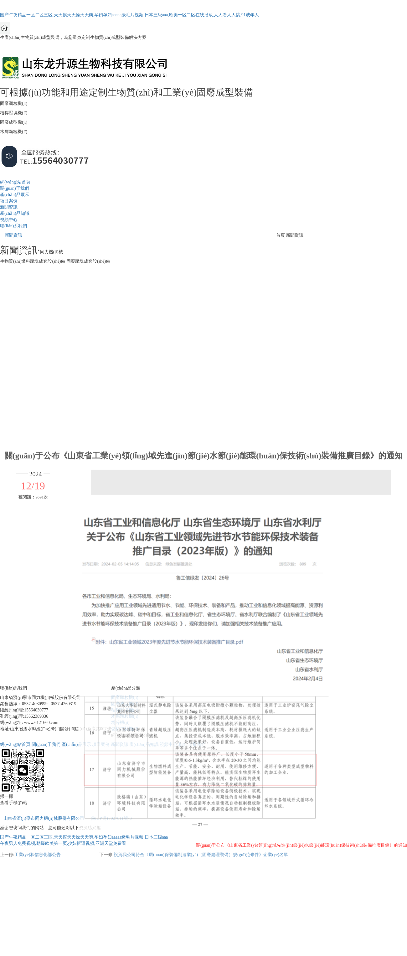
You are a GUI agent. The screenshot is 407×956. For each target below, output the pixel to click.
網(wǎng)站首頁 (15, 182)
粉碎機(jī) (120, 722)
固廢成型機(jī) (124, 703)
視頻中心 (9, 219)
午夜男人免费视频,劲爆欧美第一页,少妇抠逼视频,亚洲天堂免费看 (63, 843)
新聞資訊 (9, 207)
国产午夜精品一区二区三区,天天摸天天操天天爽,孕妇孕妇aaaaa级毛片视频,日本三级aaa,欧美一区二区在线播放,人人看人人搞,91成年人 (129, 15)
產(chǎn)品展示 (14, 194)
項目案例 (9, 201)
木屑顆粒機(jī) (124, 716)
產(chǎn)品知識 (14, 213)
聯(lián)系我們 (13, 226)
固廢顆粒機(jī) (124, 697)
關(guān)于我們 (14, 188)
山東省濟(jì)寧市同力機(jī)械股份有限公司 (43, 818)
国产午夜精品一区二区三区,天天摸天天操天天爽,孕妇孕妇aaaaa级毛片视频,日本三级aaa (84, 837)
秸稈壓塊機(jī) (124, 710)
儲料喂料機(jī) (124, 728)
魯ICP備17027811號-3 (111, 818)
